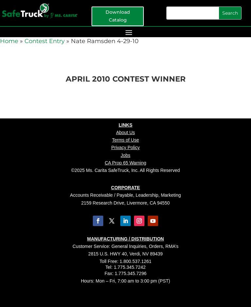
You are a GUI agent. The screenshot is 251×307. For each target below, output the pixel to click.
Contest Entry (45, 41)
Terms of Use (125, 140)
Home (9, 41)
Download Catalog (118, 16)
